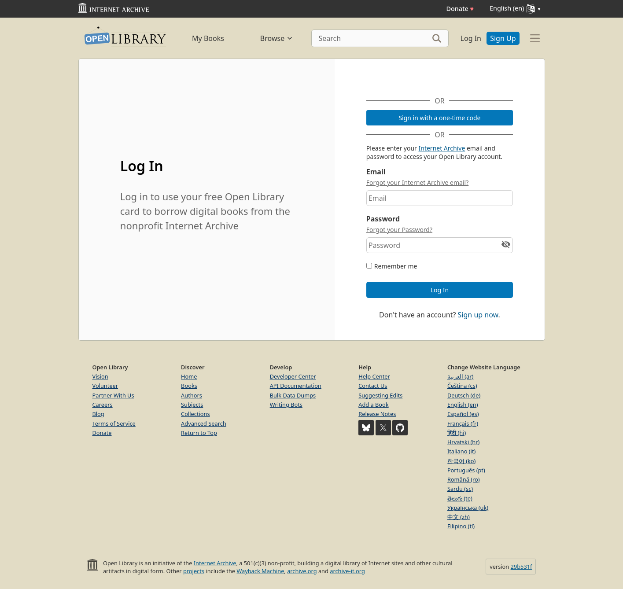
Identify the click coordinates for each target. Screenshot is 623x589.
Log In (471, 38)
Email (376, 172)
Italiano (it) (461, 451)
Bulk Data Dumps (293, 395)
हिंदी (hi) (456, 433)
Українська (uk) (467, 508)
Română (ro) (463, 479)
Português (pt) (466, 470)
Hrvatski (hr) (463, 442)
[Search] (380, 38)
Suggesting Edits (380, 395)
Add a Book (373, 405)
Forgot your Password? (399, 229)
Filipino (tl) (461, 526)
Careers (102, 405)
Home (189, 376)
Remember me (395, 266)
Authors (191, 395)
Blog (98, 414)
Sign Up (503, 38)
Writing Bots (286, 405)
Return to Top (199, 433)
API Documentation (295, 386)
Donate (460, 8)
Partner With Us (113, 395)
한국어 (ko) (461, 461)
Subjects (192, 405)
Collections (195, 414)
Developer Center (293, 376)
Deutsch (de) (463, 395)
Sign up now (478, 315)
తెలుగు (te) (459, 498)
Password (383, 219)
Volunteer (105, 386)
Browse (276, 38)
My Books (208, 38)
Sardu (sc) (460, 489)
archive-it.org (347, 571)
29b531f (521, 567)
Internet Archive (442, 148)
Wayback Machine (260, 571)
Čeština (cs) (462, 386)
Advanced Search (203, 423)
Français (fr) (462, 423)
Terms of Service (114, 423)
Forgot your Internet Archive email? (417, 182)
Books (189, 386)
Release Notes (377, 414)
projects (193, 571)
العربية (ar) (460, 376)
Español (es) (463, 414)
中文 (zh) (458, 517)
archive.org (302, 571)
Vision (100, 376)
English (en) (462, 405)
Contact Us (372, 386)
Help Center (374, 376)
